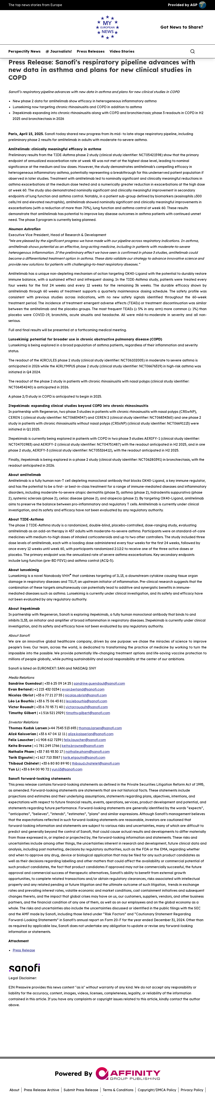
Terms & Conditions (118, 1090)
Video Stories (122, 51)
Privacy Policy (192, 1090)
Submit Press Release (81, 1090)
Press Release (24, 950)
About (14, 1090)
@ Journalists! (59, 51)
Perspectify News (24, 51)
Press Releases (91, 51)
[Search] (192, 51)
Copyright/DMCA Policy (157, 1090)
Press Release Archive (41, 1090)
